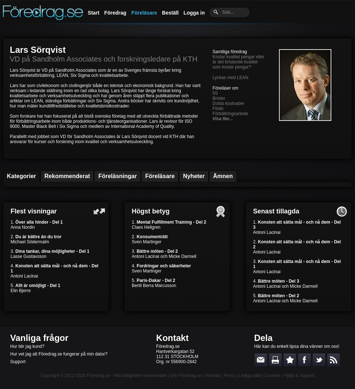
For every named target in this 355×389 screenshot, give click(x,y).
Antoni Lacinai (24, 276)
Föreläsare (144, 13)
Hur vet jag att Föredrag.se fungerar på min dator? (58, 354)
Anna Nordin (23, 227)
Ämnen (223, 176)
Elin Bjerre (21, 290)
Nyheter (194, 176)
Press (229, 375)
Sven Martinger (146, 241)
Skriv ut (275, 359)
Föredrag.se (99, 375)
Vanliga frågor (39, 338)
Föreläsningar (117, 176)
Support (17, 361)
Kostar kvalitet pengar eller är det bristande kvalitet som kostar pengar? (238, 62)
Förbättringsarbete (230, 113)
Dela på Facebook (304, 359)
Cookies (272, 375)
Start (93, 13)
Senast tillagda (276, 211)
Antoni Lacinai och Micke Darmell (164, 256)
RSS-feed (333, 359)
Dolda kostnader (228, 103)
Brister (218, 98)
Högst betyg (150, 211)
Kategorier (21, 176)
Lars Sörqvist (37, 50)
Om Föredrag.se (186, 375)
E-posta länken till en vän (260, 359)
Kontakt (172, 338)
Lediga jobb (250, 375)
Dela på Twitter (319, 359)
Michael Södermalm (30, 241)
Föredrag (115, 13)
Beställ (170, 13)
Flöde (217, 108)
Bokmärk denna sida (289, 359)
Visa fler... (222, 118)
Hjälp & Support (299, 375)
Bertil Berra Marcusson (154, 285)
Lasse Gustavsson (29, 256)
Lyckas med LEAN (230, 77)
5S (215, 93)
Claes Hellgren (146, 227)
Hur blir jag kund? (27, 346)
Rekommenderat (67, 176)
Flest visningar (34, 211)
